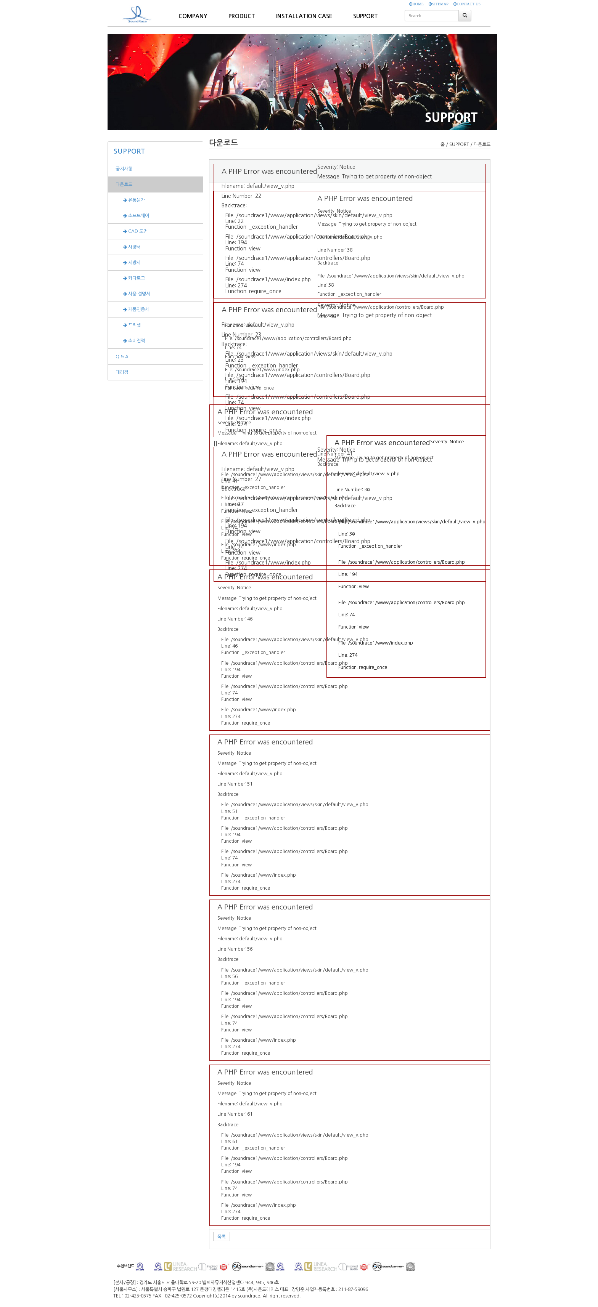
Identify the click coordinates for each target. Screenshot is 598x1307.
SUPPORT (129, 151)
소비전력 (130, 340)
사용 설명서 (133, 294)
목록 (221, 1237)
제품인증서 (132, 309)
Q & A (122, 356)
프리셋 (128, 325)
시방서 (128, 262)
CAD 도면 (132, 231)
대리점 (122, 372)
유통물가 (130, 200)
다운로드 (124, 184)
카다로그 (130, 278)
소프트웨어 (132, 215)
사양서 (128, 247)
